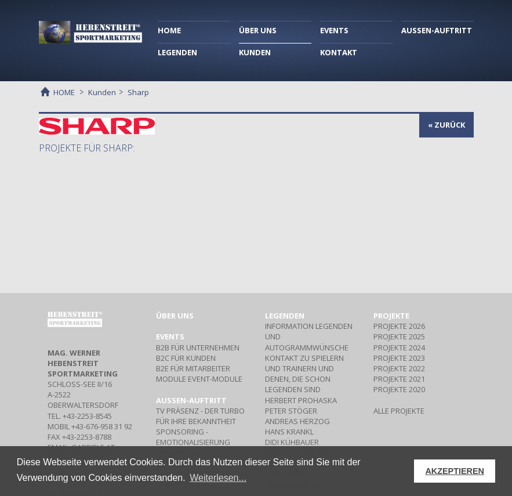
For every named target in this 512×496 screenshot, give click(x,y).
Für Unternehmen (197, 347)
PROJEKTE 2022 (399, 368)
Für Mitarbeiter (193, 368)
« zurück (446, 125)
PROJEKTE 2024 (399, 347)
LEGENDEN (177, 52)
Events (170, 336)
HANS (289, 431)
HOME (169, 30)
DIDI (292, 442)
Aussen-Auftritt (191, 400)
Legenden (284, 315)
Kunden (102, 92)
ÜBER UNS (258, 30)
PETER (291, 411)
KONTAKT (338, 52)
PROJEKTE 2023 (399, 358)
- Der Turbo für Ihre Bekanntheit (200, 416)
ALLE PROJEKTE (398, 411)
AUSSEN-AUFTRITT (436, 30)
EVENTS (334, 30)
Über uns (175, 315)
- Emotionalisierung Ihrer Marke (193, 442)
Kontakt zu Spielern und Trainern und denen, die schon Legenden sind (304, 374)
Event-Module (199, 379)
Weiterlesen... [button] (218, 478)
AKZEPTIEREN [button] (454, 471)
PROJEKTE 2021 (399, 379)
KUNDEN (255, 52)
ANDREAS (297, 421)
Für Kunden (186, 358)
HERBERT (301, 400)
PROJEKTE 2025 (399, 336)
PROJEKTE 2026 (399, 326)
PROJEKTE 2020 (399, 389)
